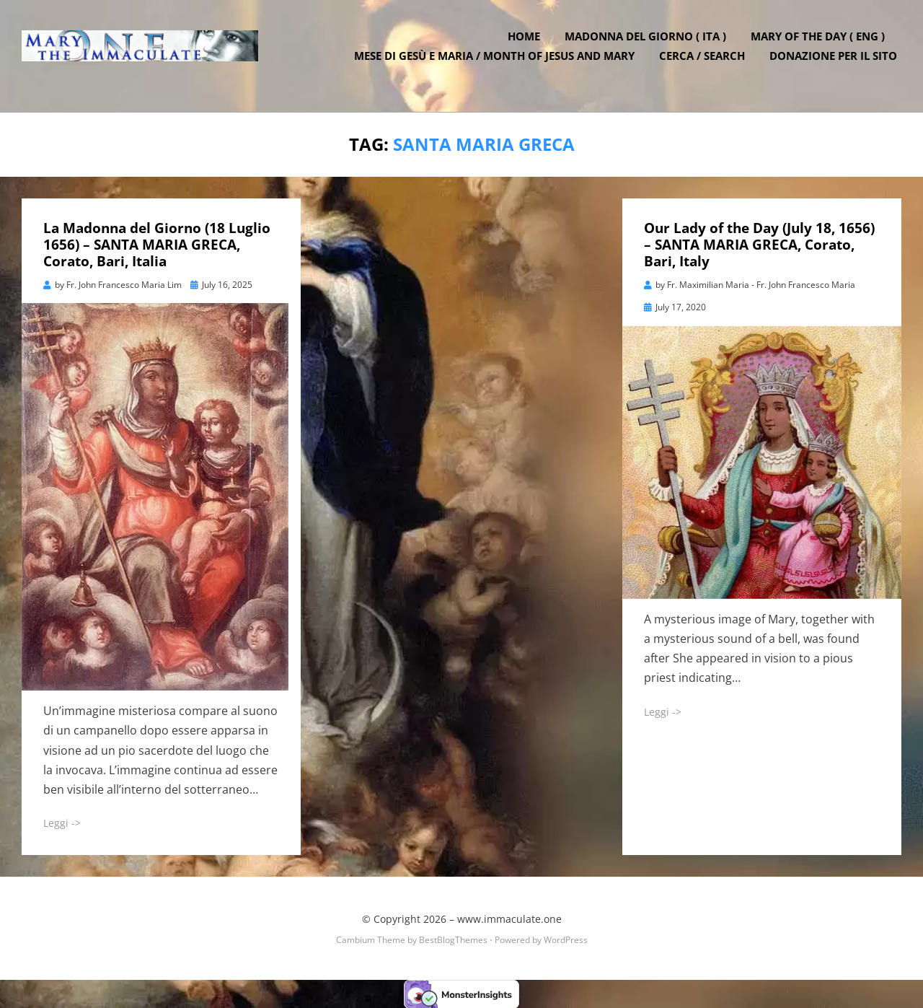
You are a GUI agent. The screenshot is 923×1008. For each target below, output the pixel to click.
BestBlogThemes (453, 938)
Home (528, 45)
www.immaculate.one (509, 918)
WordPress (566, 938)
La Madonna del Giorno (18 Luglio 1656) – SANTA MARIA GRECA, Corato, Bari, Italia (156, 244)
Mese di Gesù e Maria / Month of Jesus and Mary (498, 65)
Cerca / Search (706, 65)
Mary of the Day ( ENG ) (822, 45)
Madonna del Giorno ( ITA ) (649, 45)
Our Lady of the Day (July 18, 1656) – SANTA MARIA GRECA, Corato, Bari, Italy (759, 244)
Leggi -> (62, 822)
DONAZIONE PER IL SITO (837, 65)
